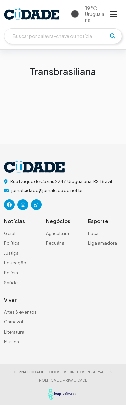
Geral (9, 233)
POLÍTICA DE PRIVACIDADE (63, 380)
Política (12, 243)
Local (94, 233)
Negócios (58, 221)
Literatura (14, 332)
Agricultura (57, 233)
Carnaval (13, 321)
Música (11, 341)
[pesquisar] (112, 36)
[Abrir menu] (113, 14)
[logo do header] (31, 14)
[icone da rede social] (9, 204)
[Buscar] (63, 36)
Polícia (11, 272)
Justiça (11, 253)
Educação (15, 262)
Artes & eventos (20, 312)
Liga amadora (102, 243)
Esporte (98, 221)
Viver (10, 300)
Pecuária (55, 243)
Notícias (14, 221)
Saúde (11, 282)
